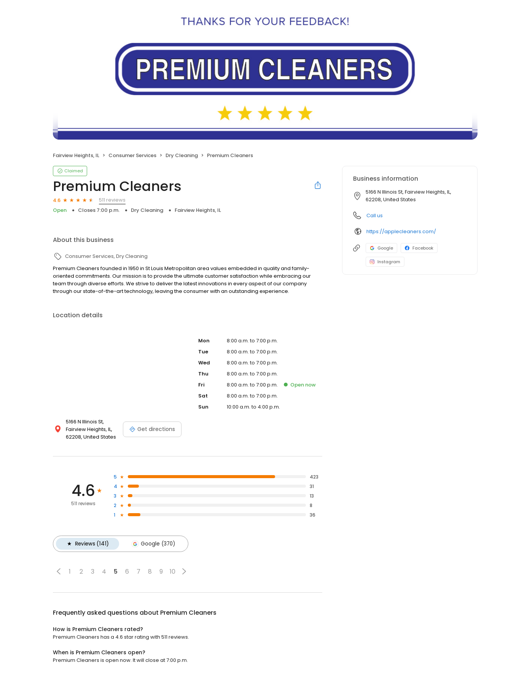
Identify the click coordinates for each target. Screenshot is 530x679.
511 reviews (112, 200)
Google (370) (152, 543)
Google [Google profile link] (381, 248)
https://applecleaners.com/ (401, 231)
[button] (58, 571)
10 (172, 571)
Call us (374, 215)
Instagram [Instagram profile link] (385, 262)
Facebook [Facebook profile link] (419, 248)
